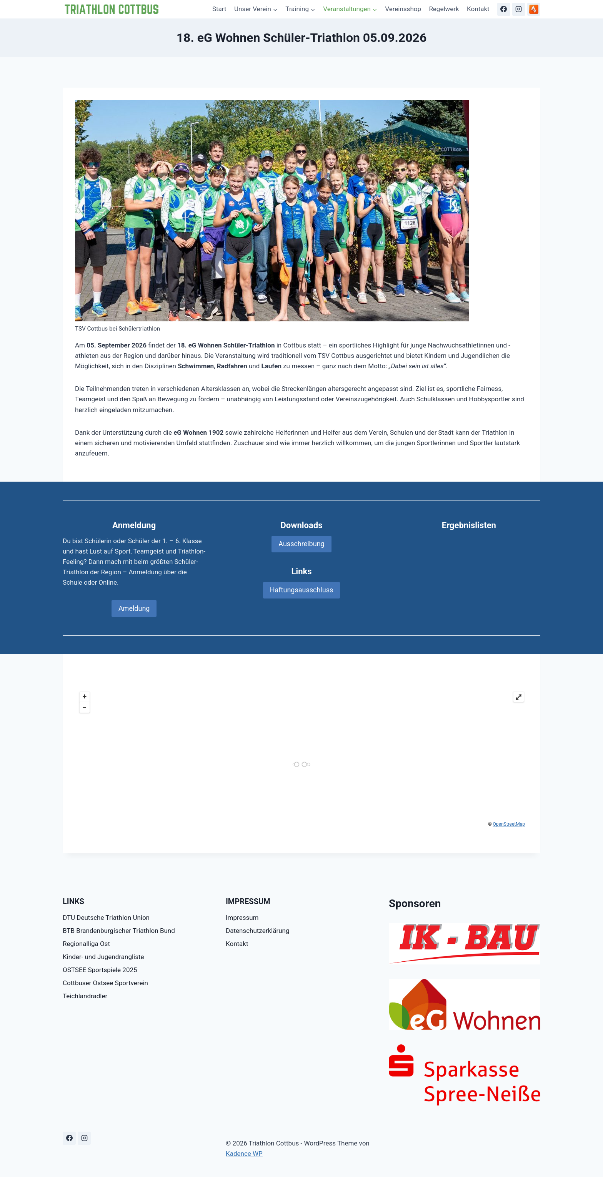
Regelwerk (444, 9)
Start (219, 9)
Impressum (242, 917)
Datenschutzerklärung (257, 930)
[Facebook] (503, 9)
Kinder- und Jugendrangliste (103, 957)
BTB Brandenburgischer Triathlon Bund (119, 930)
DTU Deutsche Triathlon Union (106, 917)
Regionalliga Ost (86, 944)
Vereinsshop (403, 9)
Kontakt (478, 9)
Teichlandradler (85, 996)
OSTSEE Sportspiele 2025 (100, 970)
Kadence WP (244, 1153)
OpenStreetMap (509, 824)
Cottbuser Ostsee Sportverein (105, 983)
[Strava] (533, 9)
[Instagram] (518, 9)
